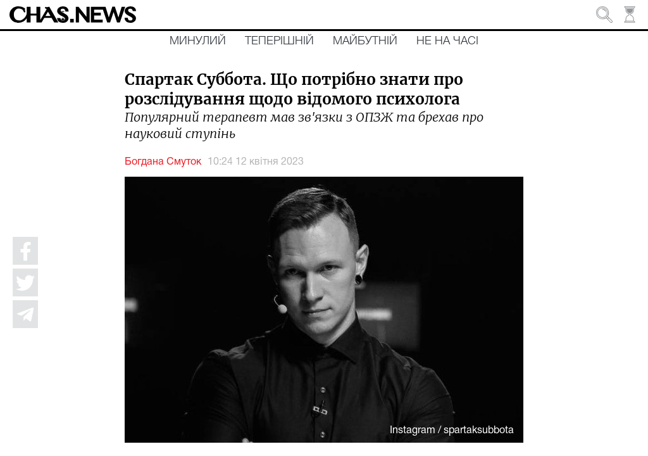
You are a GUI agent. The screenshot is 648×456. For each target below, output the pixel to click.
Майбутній (365, 41)
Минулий (198, 41)
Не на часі (447, 41)
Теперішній (279, 41)
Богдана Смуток (163, 162)
